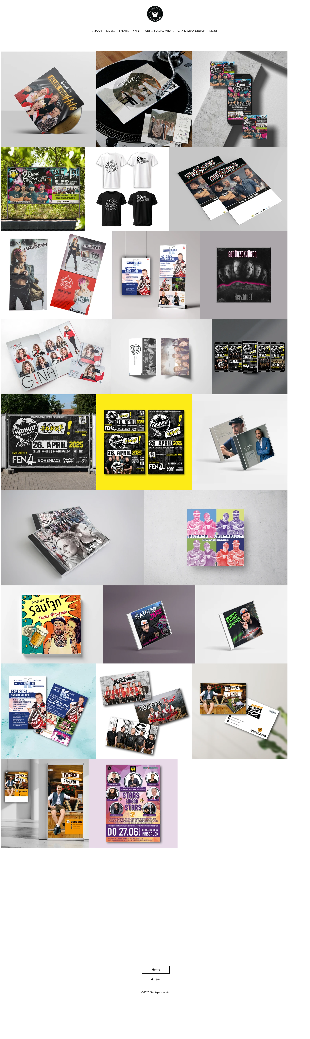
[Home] (156, 970)
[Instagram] (158, 979)
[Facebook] (152, 979)
